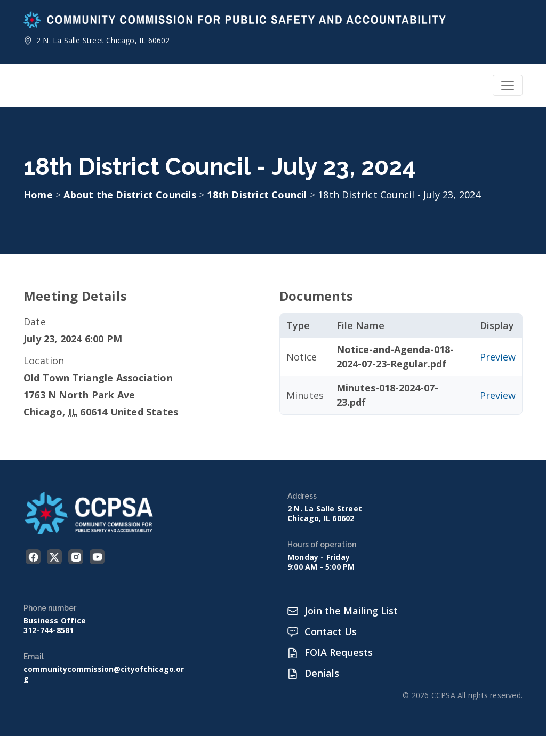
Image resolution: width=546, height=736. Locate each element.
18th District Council (258, 194)
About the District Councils (131, 194)
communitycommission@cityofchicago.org (103, 674)
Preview (498, 356)
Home (38, 194)
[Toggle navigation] (508, 85)
